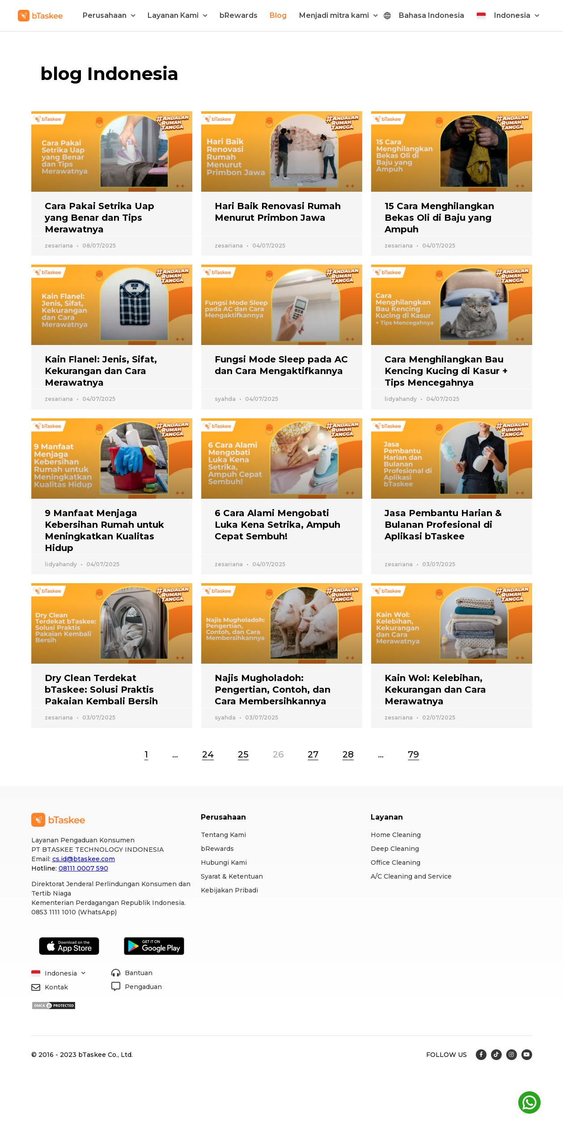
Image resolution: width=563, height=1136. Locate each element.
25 (243, 754)
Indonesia (516, 15)
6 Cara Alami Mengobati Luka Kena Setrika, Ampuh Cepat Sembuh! (277, 525)
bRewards (239, 15)
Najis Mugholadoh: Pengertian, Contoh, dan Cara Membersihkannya (272, 690)
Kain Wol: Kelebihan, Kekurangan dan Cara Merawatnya (435, 690)
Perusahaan (109, 15)
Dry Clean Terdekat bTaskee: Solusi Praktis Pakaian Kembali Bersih (101, 690)
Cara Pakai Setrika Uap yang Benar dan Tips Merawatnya (99, 218)
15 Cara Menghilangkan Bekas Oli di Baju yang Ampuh (439, 218)
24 (208, 754)
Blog (278, 15)
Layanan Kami (177, 15)
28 (348, 754)
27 (313, 754)
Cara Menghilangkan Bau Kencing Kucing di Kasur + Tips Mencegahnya (446, 371)
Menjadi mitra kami (338, 15)
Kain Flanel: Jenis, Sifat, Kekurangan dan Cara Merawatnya (101, 371)
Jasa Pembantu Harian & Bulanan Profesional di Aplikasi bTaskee (443, 525)
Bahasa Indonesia (431, 15)
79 (413, 754)
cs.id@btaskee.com (83, 859)
